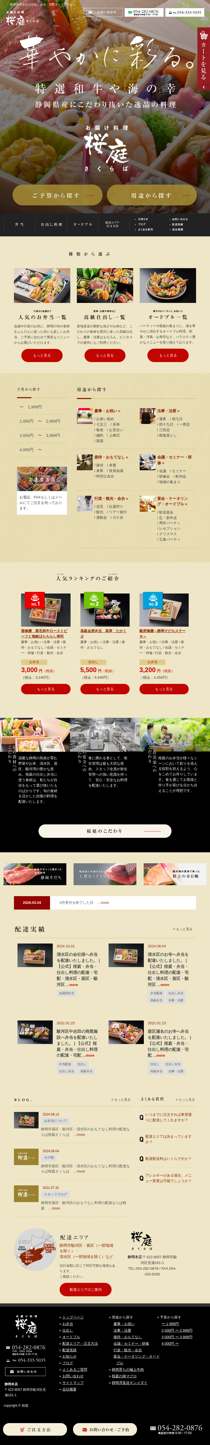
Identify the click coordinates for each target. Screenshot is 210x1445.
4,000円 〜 (30, 450)
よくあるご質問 (74, 1369)
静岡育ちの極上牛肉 (128, 1369)
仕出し (93, 662)
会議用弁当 (66, 993)
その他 (49, 1157)
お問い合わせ (73, 1376)
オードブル (71, 1337)
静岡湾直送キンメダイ (129, 1383)
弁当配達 (156, 993)
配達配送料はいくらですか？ (168, 1159)
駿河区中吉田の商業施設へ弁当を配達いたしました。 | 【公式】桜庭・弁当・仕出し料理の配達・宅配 (77, 1043)
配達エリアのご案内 (86, 1290)
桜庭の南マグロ (124, 1376)
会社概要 (69, 1389)
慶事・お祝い (124, 1324)
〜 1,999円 (30, 407)
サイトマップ (73, 1383)
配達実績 (69, 1350)
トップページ (73, 1317)
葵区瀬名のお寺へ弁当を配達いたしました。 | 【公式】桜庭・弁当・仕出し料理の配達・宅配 (169, 1043)
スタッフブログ (55, 1194)
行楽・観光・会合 (127, 1350)
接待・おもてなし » (111, 457)
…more (84, 903)
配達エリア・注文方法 (80, 1343)
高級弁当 (156, 1000)
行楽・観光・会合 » (111, 498)
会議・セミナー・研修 (131, 1343)
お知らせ (69, 1356)
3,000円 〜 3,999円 (39, 435)
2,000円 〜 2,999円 (39, 421)
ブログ (67, 1363)
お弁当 (34, 662)
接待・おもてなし (127, 1337)
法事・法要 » (168, 411)
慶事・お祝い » (107, 411)
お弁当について (55, 1121)
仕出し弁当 (175, 993)
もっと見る (42, 355)
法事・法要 (175, 1000)
